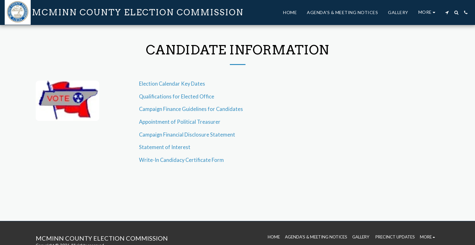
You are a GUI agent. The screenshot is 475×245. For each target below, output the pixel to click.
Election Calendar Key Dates (172, 84)
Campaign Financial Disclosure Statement (187, 135)
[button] (446, 12)
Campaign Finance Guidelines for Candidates (191, 109)
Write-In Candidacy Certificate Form (181, 160)
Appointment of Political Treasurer (179, 122)
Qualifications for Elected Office (176, 96)
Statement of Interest (164, 147)
